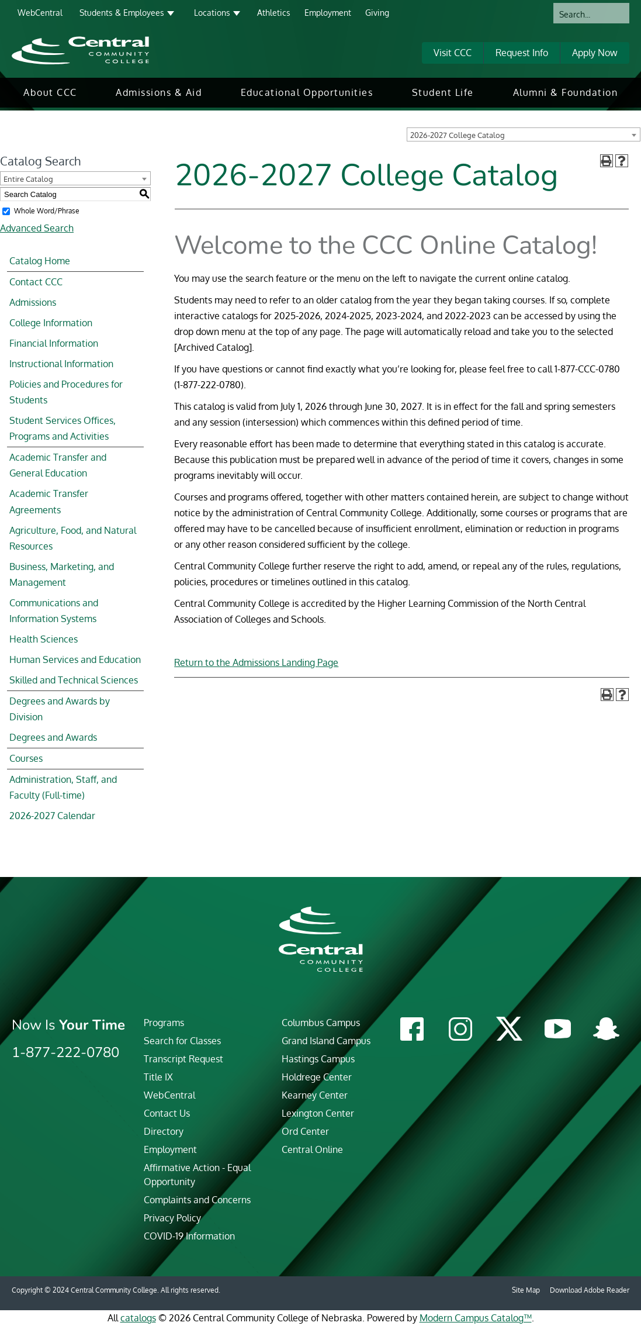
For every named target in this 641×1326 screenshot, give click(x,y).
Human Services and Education (75, 659)
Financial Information (53, 343)
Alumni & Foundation (565, 92)
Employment (327, 13)
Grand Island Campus (326, 1041)
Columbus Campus (321, 1022)
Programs (164, 1022)
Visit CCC (453, 52)
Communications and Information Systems (53, 610)
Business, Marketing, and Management (61, 574)
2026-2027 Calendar (52, 815)
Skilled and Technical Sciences (73, 680)
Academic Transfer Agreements (48, 501)
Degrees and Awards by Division (59, 709)
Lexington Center (318, 1113)
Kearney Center (315, 1095)
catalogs (138, 1318)
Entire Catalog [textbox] (28, 179)
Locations (212, 13)
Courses (26, 758)
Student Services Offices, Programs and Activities (62, 428)
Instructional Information (61, 364)
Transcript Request (183, 1059)
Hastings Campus (318, 1059)
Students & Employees (121, 13)
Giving (377, 13)
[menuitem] (50, 93)
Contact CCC (36, 282)
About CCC (50, 92)
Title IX (158, 1077)
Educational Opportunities (307, 92)
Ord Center (305, 1131)
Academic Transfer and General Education (57, 465)
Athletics (273, 13)
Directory (163, 1131)
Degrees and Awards (53, 737)
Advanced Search (37, 228)
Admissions (32, 302)
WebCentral (40, 13)
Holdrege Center (317, 1077)
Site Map (526, 1290)
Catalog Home (39, 261)
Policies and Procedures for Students (66, 392)
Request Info (522, 52)
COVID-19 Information (189, 1236)
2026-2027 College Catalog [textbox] (457, 135)
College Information (50, 323)
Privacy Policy (172, 1218)
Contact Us (167, 1113)
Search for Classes (182, 1041)
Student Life (443, 92)
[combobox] (523, 134)
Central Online (312, 1149)
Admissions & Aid (159, 92)
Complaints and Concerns (197, 1200)
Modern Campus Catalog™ (476, 1318)
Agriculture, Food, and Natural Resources (72, 538)
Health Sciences (43, 639)
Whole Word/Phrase (46, 210)
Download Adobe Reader (589, 1290)
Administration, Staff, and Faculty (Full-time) (63, 787)
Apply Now (595, 52)
